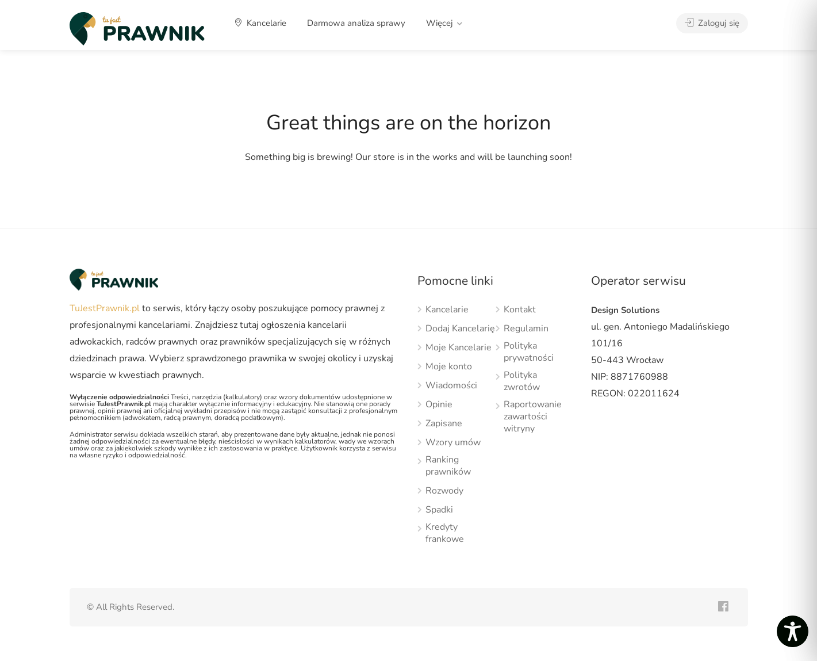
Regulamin (526, 329)
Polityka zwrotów (522, 381)
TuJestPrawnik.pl (105, 308)
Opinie (438, 405)
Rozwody (444, 491)
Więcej (439, 23)
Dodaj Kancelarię (460, 329)
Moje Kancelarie (458, 348)
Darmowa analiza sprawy (356, 23)
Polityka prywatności (529, 352)
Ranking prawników (448, 466)
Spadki (439, 510)
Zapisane (443, 424)
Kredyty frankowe (444, 533)
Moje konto (448, 367)
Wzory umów (453, 443)
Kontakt (520, 310)
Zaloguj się (712, 23)
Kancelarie (260, 23)
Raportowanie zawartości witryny (533, 417)
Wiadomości (451, 386)
